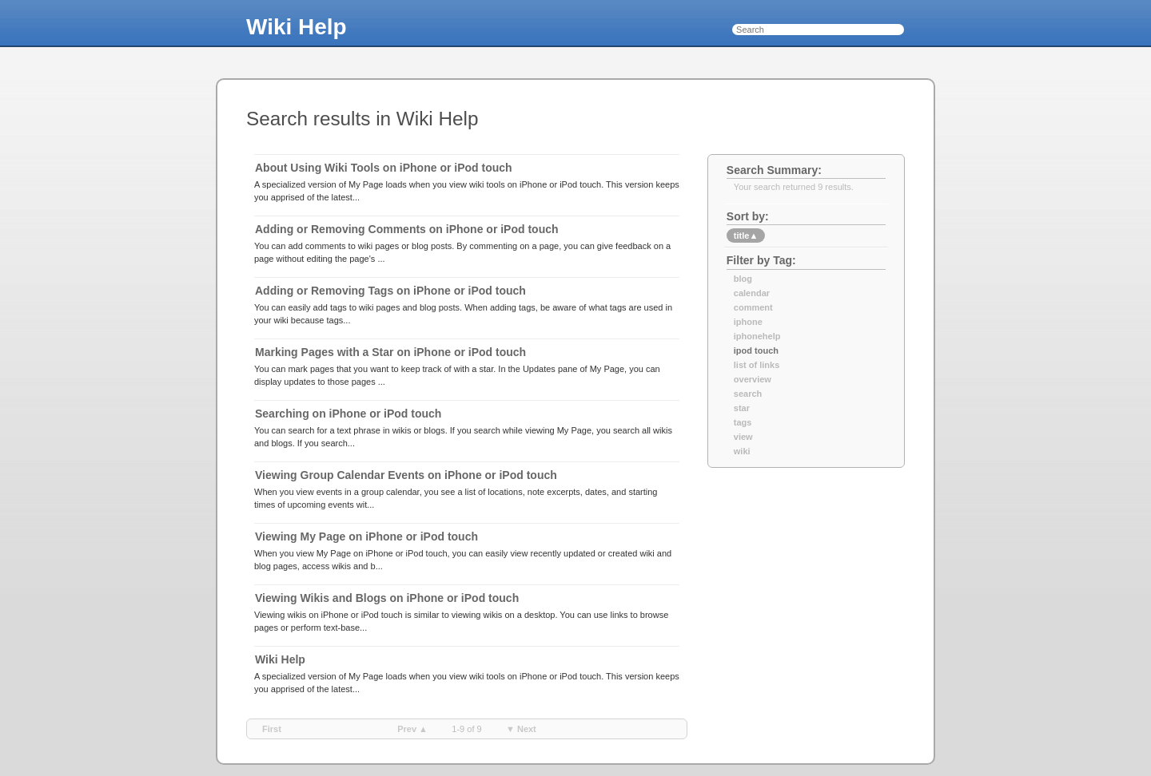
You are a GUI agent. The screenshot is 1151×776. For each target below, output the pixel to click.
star (742, 408)
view (743, 436)
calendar (752, 293)
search (748, 393)
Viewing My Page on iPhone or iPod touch (366, 536)
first (271, 729)
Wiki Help (296, 26)
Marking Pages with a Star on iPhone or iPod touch (390, 352)
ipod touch (756, 350)
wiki (742, 451)
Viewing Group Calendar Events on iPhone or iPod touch (406, 475)
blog (743, 278)
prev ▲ (412, 729)
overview (752, 379)
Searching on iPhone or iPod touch (348, 413)
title (746, 235)
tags (743, 422)
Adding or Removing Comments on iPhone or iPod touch (407, 229)
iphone (748, 322)
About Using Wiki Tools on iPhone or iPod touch (383, 167)
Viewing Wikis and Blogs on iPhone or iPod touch (387, 598)
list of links (756, 365)
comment (753, 307)
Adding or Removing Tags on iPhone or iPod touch (390, 290)
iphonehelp (757, 336)
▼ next (521, 729)
